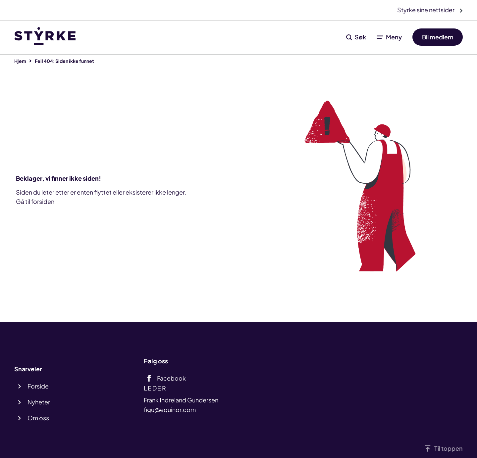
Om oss (38, 418)
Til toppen (448, 448)
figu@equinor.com (170, 409)
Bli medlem (437, 37)
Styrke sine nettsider (426, 10)
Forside (38, 386)
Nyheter (38, 402)
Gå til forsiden (35, 201)
